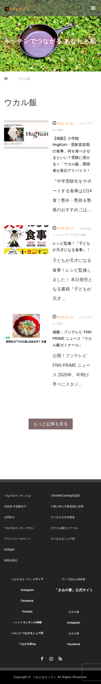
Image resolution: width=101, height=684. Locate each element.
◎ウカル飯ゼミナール (64, 527)
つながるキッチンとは (17, 495)
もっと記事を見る (50, 424)
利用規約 (9, 549)
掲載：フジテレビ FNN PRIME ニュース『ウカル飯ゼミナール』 (72, 338)
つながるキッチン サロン (19, 527)
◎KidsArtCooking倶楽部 (65, 495)
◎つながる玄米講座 (63, 517)
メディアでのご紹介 (74, 234)
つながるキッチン (45, 677)
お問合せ (9, 517)
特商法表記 (11, 560)
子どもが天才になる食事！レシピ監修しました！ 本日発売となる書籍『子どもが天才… (72, 279)
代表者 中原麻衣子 (15, 506)
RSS (60, 658)
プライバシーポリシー (17, 538)
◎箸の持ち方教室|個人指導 (67, 506)
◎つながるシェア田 (63, 538)
